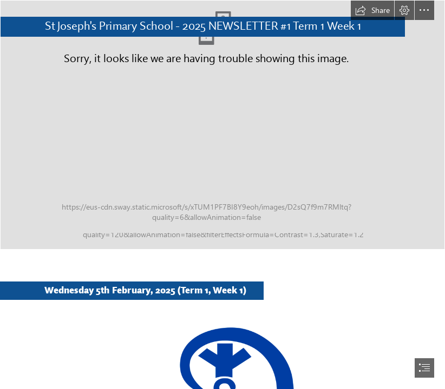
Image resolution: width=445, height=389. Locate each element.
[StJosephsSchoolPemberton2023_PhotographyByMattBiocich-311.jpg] (222, 125)
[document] (222, 194)
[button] (372, 10)
